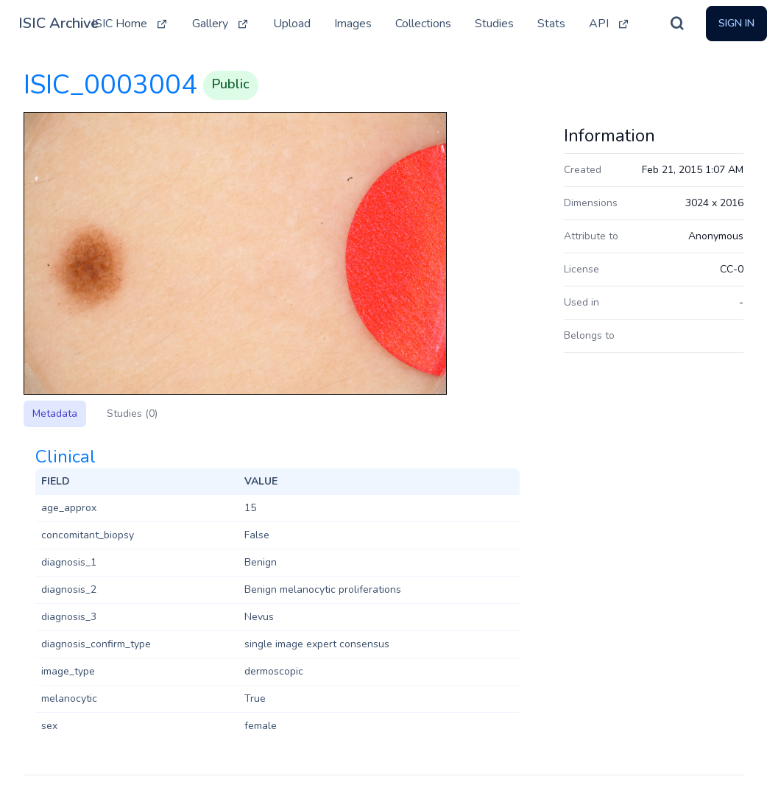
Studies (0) (132, 413)
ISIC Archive (58, 23)
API (609, 23)
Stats (551, 23)
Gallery (221, 23)
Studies (494, 23)
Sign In (736, 23)
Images (353, 23)
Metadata (54, 413)
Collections (423, 23)
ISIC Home (130, 23)
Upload (292, 23)
